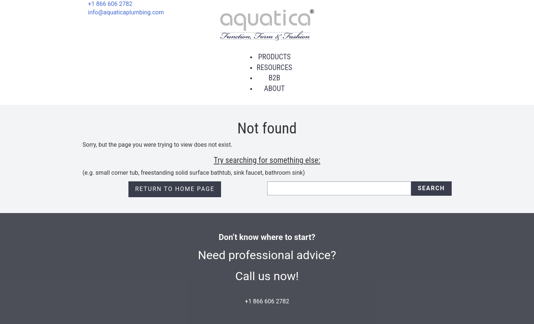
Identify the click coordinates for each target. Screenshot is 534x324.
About (274, 88)
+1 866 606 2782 (110, 3)
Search (431, 188)
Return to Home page (174, 188)
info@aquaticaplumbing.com (126, 12)
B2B (274, 77)
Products (274, 56)
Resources (274, 67)
